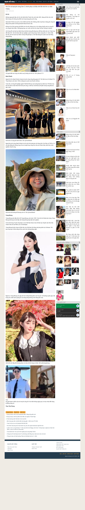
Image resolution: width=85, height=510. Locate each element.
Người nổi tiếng (12, 444)
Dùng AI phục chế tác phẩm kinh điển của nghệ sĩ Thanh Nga (21, 416)
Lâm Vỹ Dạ (10, 450)
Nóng (19, 1)
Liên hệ (64, 453)
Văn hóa (30, 1)
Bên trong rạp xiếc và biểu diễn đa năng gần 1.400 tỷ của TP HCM (22, 421)
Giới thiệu (76, 453)
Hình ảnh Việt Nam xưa (62, 444)
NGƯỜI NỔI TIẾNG (63, 243)
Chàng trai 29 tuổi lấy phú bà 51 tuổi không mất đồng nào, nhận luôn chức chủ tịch (26, 434)
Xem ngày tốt (60, 445)
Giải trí (45, 1)
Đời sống (24, 1)
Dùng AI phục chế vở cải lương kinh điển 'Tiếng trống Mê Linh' (21, 414)
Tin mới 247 (61, 302)
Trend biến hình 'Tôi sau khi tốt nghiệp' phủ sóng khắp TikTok (21, 431)
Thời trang (39, 1)
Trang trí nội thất (37, 447)
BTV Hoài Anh (59, 447)
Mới (16, 1)
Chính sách (70, 453)
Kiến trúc (34, 448)
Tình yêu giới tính (12, 447)
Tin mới (60, 4)
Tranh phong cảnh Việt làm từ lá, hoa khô (16, 419)
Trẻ (34, 1)
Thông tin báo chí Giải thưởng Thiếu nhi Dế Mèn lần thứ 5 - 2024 (22, 436)
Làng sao (55, 1)
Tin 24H (60, 132)
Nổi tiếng (50, 1)
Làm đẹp (9, 448)
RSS (61, 453)
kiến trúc (22, 412)
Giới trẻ (34, 444)
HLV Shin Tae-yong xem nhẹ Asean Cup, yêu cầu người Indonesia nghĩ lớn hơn (25, 425)
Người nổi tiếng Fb (61, 449)
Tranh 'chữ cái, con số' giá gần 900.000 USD (17, 423)
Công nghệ (59, 442)
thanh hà (16, 412)
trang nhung (9, 412)
